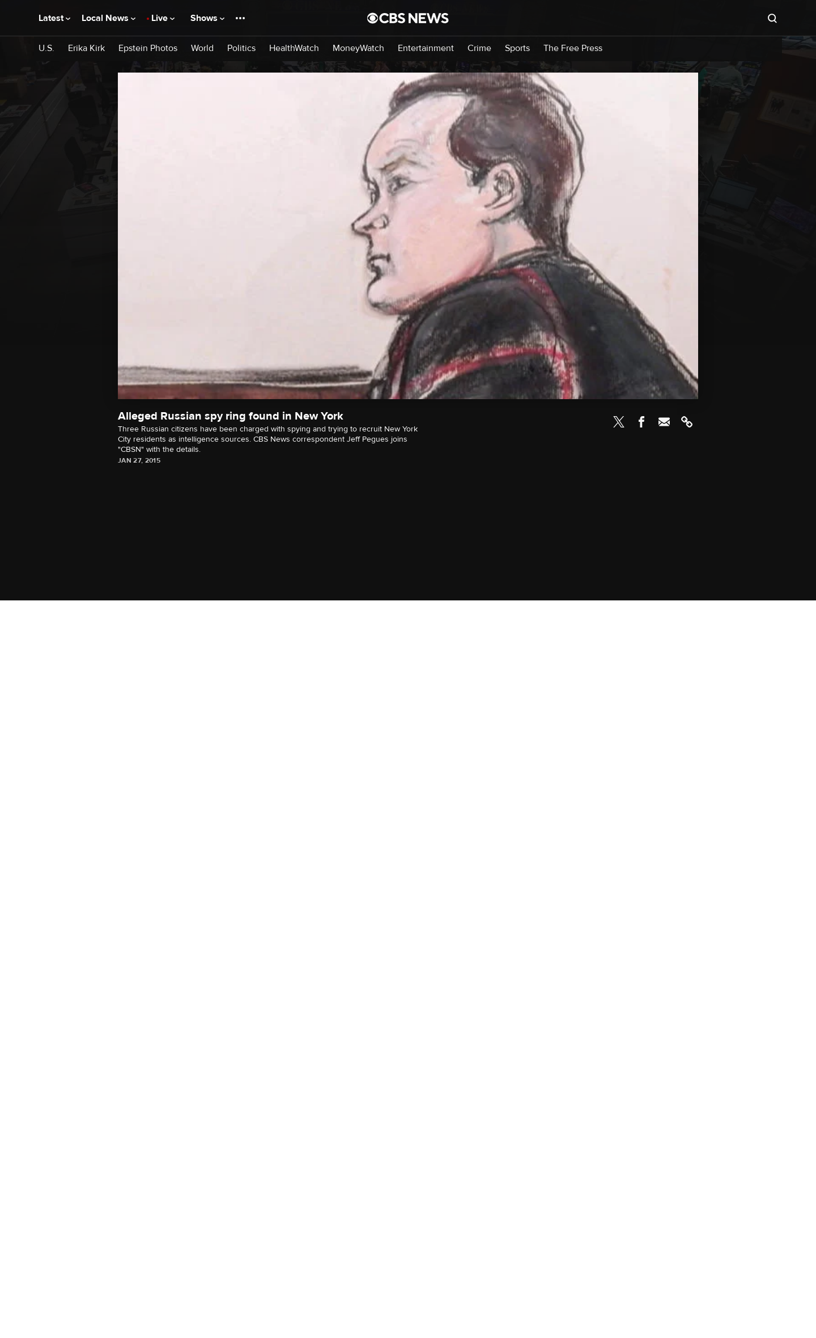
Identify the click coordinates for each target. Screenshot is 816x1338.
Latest (54, 18)
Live (163, 18)
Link (686, 421)
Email (664, 421)
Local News (108, 18)
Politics (241, 48)
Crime (479, 48)
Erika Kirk (86, 48)
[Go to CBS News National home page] (408, 18)
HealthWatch (294, 48)
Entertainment (426, 48)
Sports (517, 48)
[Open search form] (772, 18)
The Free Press (572, 48)
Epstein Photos (147, 48)
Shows (207, 18)
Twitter (618, 421)
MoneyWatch (358, 48)
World (202, 48)
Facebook (641, 421)
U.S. (46, 48)
